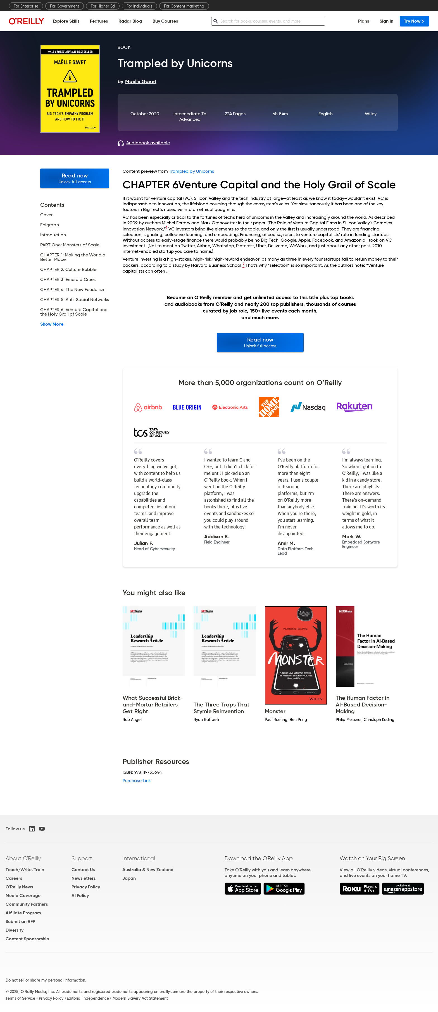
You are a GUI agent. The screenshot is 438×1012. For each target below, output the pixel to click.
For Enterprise (26, 6)
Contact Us (83, 869)
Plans (363, 21)
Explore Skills (66, 21)
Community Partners (27, 904)
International (138, 858)
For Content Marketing (184, 6)
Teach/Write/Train (25, 869)
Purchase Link (137, 780)
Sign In (386, 21)
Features (99, 21)
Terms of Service (20, 998)
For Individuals (139, 6)
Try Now (414, 21)
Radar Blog (130, 21)
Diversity (14, 930)
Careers (14, 878)
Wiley (370, 113)
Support (82, 858)
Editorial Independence (88, 998)
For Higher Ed (103, 6)
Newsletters (84, 878)
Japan (129, 878)
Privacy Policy (86, 887)
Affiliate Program (23, 913)
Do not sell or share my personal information (45, 980)
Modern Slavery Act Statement (140, 998)
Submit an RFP (20, 921)
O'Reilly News (19, 887)
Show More (51, 324)
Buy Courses (165, 21)
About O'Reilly (23, 858)
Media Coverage (23, 895)
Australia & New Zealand (147, 869)
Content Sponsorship (27, 939)
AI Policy (80, 895)
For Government (64, 6)
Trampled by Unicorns (191, 171)
